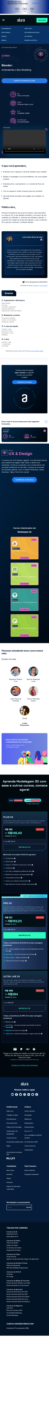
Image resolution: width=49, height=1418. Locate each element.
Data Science (6, 31)
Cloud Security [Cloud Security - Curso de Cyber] (11, 1255)
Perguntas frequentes (31, 1173)
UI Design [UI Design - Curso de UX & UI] (10, 1273)
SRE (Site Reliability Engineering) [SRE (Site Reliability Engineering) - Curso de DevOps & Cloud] (17, 1267)
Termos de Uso (12, 1137)
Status (8, 1145)
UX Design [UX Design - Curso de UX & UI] (10, 1275)
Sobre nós (10, 1110)
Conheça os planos (24, 381)
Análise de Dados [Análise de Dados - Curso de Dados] (12, 1244)
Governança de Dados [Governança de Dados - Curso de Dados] (14, 1246)
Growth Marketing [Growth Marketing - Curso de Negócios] (12, 1314)
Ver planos (42, 19)
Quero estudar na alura (24, 80)
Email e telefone (29, 1169)
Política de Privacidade (14, 1126)
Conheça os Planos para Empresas (24, 1064)
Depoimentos (28, 1122)
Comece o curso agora (40, 284)
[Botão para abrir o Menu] (3, 19)
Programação (7, 27)
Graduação (10, 1327)
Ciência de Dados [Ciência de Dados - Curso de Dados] (12, 1242)
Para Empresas (11, 1118)
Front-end (28, 27)
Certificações (28, 1149)
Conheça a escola (24, 479)
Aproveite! (36, 3)
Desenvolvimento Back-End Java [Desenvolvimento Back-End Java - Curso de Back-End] (17, 1298)
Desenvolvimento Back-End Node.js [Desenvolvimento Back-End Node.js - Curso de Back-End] (18, 1300)
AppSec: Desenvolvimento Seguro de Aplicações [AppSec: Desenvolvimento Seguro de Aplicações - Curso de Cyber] (23, 1258)
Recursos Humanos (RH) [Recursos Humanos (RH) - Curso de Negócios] (14, 1309)
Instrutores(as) (29, 1126)
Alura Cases (10, 1169)
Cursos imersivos (30, 1145)
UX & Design (28, 35)
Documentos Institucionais (15, 1141)
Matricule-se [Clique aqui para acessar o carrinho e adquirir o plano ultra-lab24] (24, 1007)
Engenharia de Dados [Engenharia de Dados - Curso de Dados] (14, 1249)
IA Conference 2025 (31, 1141)
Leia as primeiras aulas (36, 350)
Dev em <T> (28, 1130)
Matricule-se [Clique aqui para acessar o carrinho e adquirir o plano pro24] (24, 934)
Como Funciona (29, 1110)
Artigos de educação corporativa (13, 1186)
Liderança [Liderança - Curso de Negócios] (10, 1307)
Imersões (9, 1173)
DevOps (4, 35)
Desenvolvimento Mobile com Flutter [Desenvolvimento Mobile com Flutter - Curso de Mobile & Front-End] (18, 1282)
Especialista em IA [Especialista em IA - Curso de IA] (12, 1235)
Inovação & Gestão (31, 39)
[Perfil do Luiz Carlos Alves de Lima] (9, 238)
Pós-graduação (20, 1327)
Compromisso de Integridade (12, 1131)
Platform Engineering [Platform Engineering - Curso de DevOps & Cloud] (13, 1264)
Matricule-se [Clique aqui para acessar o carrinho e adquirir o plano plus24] (24, 846)
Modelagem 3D (25, 531)
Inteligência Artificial (32, 31)
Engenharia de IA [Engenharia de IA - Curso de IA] (12, 1233)
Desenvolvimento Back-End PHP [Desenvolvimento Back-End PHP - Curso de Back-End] (17, 1290)
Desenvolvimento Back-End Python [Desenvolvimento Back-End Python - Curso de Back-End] (18, 1295)
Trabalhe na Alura (12, 1114)
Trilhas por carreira (17, 1227)
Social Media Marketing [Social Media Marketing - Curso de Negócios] (14, 1312)
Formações (28, 1114)
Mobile (4, 39)
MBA (27, 1327)
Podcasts (10, 1181)
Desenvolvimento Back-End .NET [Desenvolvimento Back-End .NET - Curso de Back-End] (17, 1293)
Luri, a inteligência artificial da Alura (32, 1135)
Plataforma (27, 1118)
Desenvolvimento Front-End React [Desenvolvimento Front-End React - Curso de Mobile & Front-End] (18, 1284)
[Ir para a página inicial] (21, 19)
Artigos (9, 1177)
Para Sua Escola (12, 1122)
